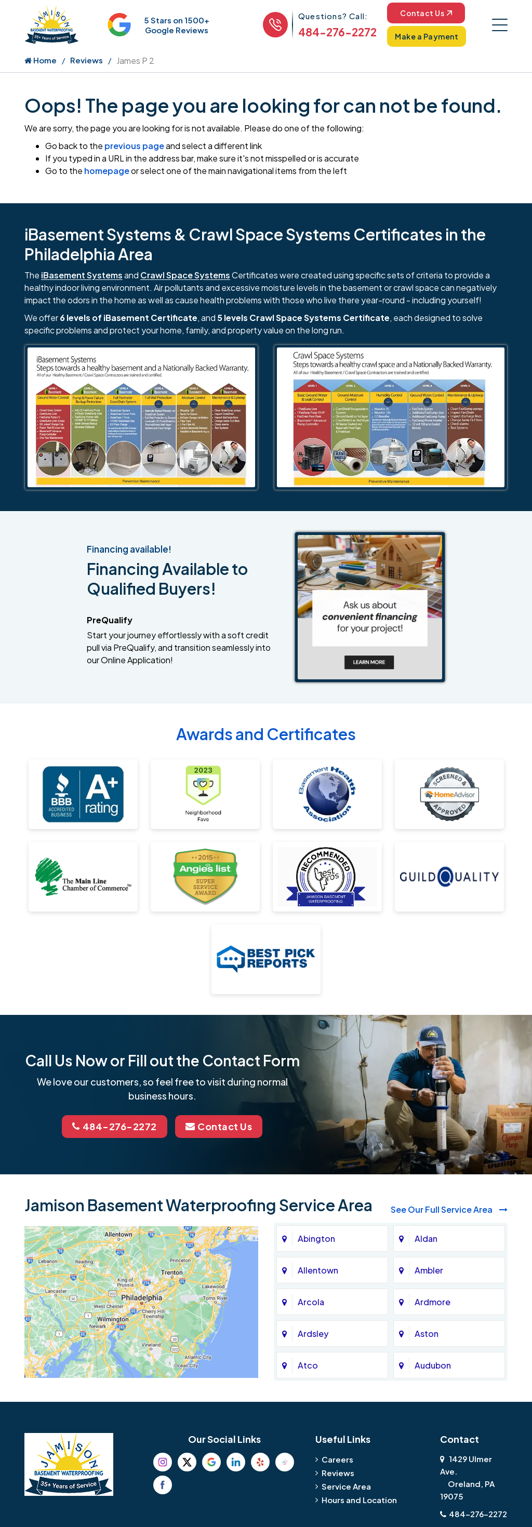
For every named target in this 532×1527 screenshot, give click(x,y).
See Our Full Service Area (449, 1209)
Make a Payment (426, 36)
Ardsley (313, 1333)
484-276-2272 (337, 32)
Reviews (86, 60)
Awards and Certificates (266, 734)
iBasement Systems (82, 275)
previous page (134, 145)
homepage (106, 170)
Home (40, 60)
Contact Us (426, 13)
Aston (426, 1333)
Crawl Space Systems (185, 275)
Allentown (318, 1270)
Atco (308, 1365)
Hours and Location (359, 1500)
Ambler (429, 1270)
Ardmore (432, 1301)
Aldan (426, 1238)
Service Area (346, 1486)
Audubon (433, 1365)
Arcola (311, 1301)
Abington (316, 1238)
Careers (337, 1459)
